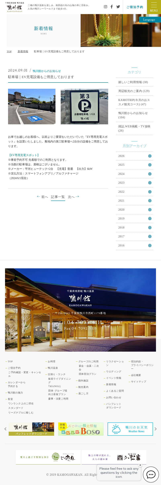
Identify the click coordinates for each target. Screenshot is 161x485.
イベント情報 (113, 378)
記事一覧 (58, 197)
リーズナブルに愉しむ (21, 412)
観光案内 (83, 387)
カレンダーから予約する (17, 384)
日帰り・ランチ (57, 374)
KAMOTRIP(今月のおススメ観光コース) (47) (134, 102)
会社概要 (136, 375)
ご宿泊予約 (134, 7)
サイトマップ (138, 381)
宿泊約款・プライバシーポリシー (142, 365)
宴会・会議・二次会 (89, 368)
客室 (10, 399)
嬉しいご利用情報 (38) (133, 82)
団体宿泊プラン (87, 374)
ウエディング (113, 371)
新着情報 (23, 51)
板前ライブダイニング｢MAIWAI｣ (59, 382)
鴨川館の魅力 (15, 392)
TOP (9, 51)
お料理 (51, 361)
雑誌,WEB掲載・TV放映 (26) (134, 128)
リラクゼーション (115, 363)
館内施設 (83, 380)
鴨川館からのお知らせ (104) (133, 115)
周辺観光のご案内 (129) (134, 91)
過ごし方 (83, 393)
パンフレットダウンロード (113, 406)
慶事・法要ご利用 (58, 398)
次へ (74, 197)
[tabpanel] (31, 429)
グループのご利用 (88, 361)
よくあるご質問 (115, 390)
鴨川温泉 (53, 368)
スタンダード (16, 408)
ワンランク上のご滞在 (21, 403)
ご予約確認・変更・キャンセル (24, 374)
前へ (42, 197)
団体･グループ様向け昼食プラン (57, 392)
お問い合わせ (113, 397)
